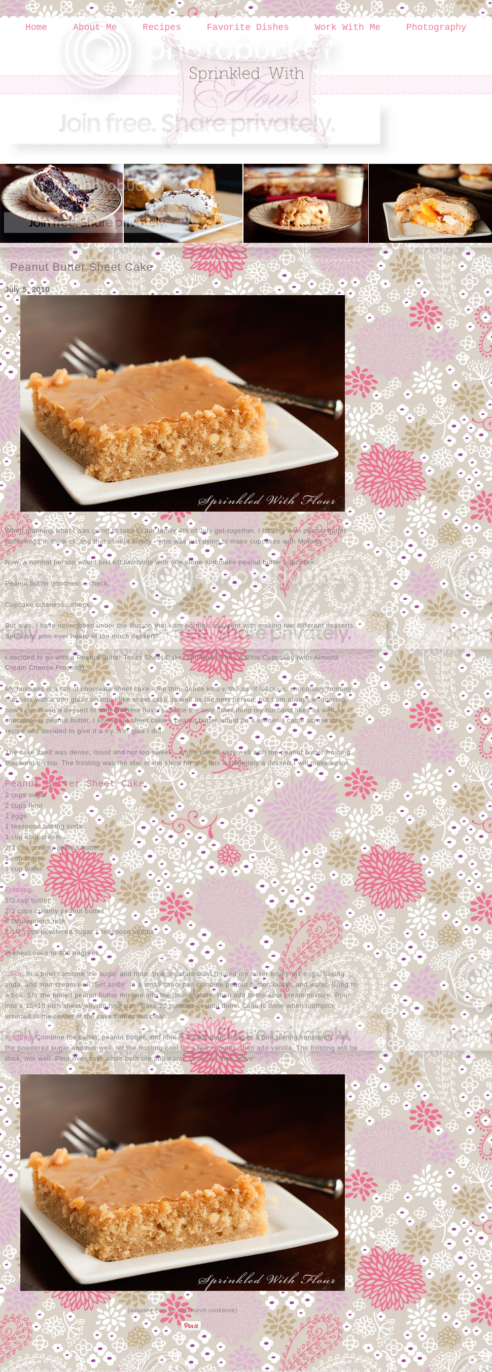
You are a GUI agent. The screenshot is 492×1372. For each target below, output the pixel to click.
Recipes (162, 27)
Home (36, 27)
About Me (95, 27)
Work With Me (348, 27)
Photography (436, 27)
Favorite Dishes (248, 27)
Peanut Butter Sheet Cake (81, 267)
